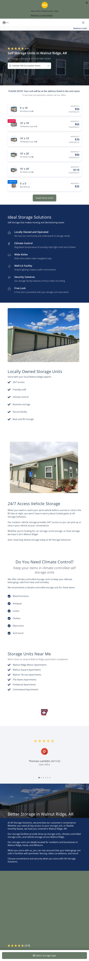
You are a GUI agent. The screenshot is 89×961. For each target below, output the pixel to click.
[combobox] (29, 66)
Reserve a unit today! (42, 15)
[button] (39, 777)
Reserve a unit (80, 28)
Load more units (44, 197)
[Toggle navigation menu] (84, 22)
